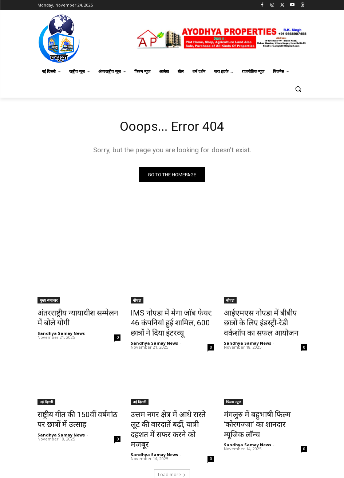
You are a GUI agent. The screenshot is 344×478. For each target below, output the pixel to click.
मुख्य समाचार (49, 301)
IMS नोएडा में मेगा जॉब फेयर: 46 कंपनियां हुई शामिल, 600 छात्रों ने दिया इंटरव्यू (168, 321)
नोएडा (137, 301)
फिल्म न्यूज (233, 397)
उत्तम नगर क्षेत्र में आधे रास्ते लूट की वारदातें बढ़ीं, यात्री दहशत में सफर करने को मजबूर (169, 417)
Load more (172, 455)
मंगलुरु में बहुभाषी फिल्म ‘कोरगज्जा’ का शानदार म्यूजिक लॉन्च (264, 413)
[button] (298, 89)
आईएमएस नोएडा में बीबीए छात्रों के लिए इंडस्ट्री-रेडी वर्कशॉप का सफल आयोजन (262, 321)
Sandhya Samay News (61, 330)
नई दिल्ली (46, 397)
